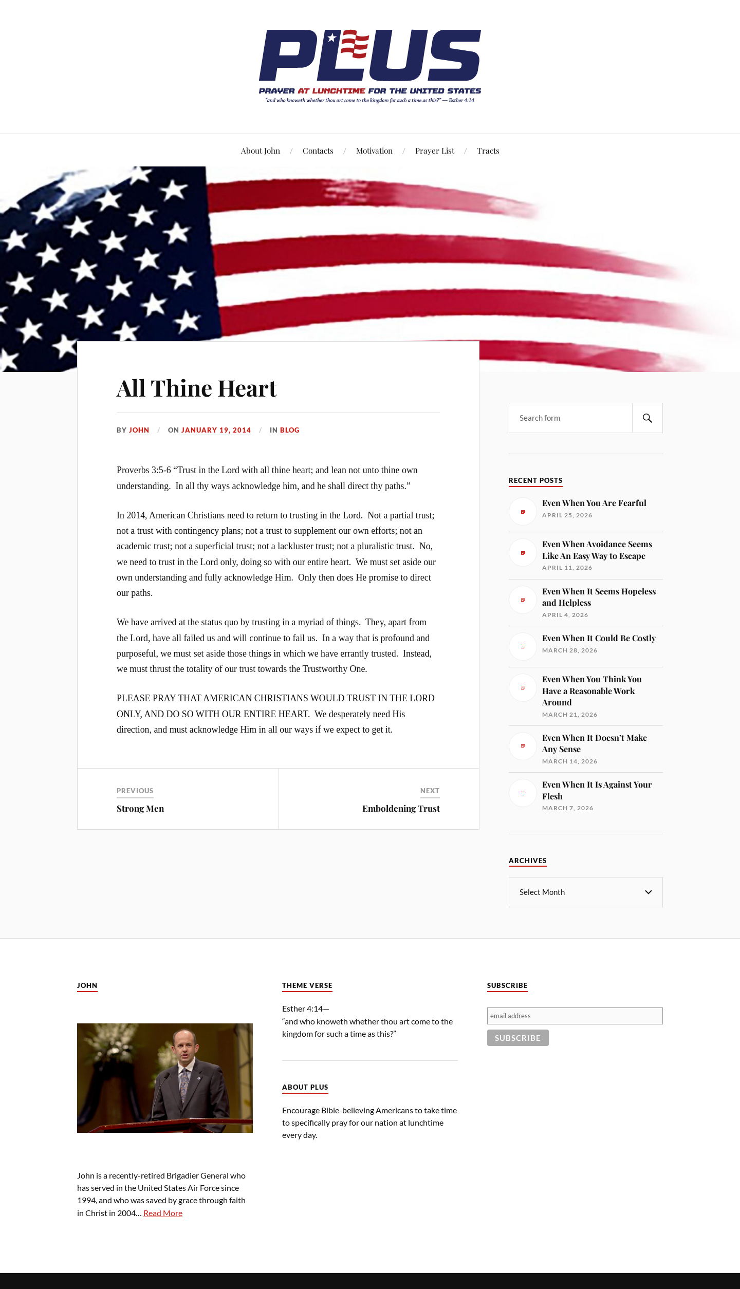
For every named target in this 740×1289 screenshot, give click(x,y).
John (139, 430)
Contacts (318, 150)
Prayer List (434, 150)
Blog (290, 430)
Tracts (488, 150)
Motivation (374, 150)
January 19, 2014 (216, 430)
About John (260, 150)
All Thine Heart (197, 387)
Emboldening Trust (401, 808)
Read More (162, 1212)
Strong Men (140, 808)
